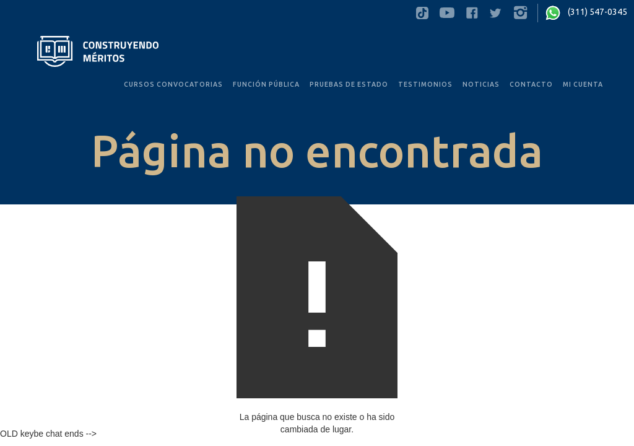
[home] (97, 51)
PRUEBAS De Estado (349, 84)
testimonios (425, 84)
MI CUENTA (583, 84)
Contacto (531, 84)
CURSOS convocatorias (173, 84)
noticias (481, 84)
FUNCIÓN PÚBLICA (266, 84)
